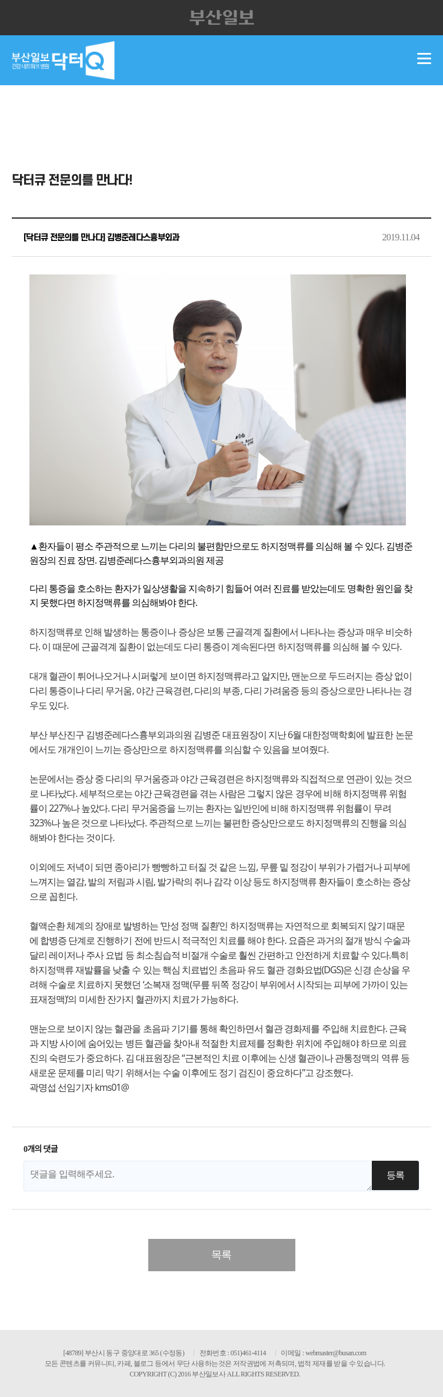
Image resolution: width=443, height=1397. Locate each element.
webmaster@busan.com (335, 1353)
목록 (221, 1255)
